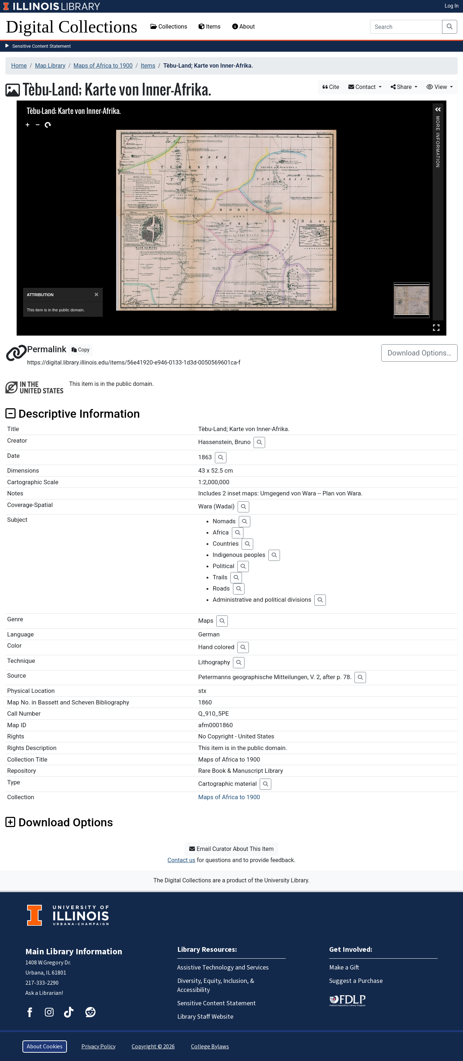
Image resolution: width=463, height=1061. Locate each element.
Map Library (50, 65)
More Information (437, 119)
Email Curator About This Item (231, 848)
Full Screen (436, 327)
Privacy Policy (98, 1047)
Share (402, 87)
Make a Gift (344, 967)
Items (209, 26)
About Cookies (45, 1047)
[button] (438, 109)
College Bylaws (210, 1047)
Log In (452, 6)
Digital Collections (71, 26)
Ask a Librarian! (44, 993)
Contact (362, 87)
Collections (168, 26)
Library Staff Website (205, 1016)
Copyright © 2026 (153, 1047)
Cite (331, 87)
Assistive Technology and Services (223, 967)
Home (19, 65)
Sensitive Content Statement (41, 46)
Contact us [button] (181, 860)
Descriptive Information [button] (72, 414)
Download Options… (419, 353)
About (243, 26)
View (437, 87)
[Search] (406, 27)
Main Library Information (73, 951)
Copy (80, 350)
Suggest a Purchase (356, 980)
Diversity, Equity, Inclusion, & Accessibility (215, 985)
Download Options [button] (59, 822)
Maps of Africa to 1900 (102, 65)
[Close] (96, 294)
